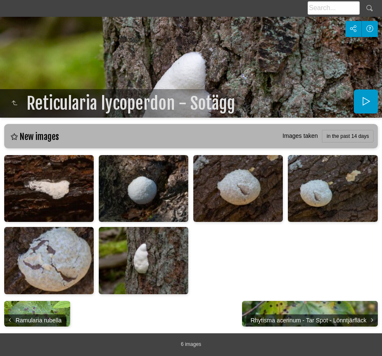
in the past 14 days (348, 136)
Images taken (300, 135)
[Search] (334, 8)
